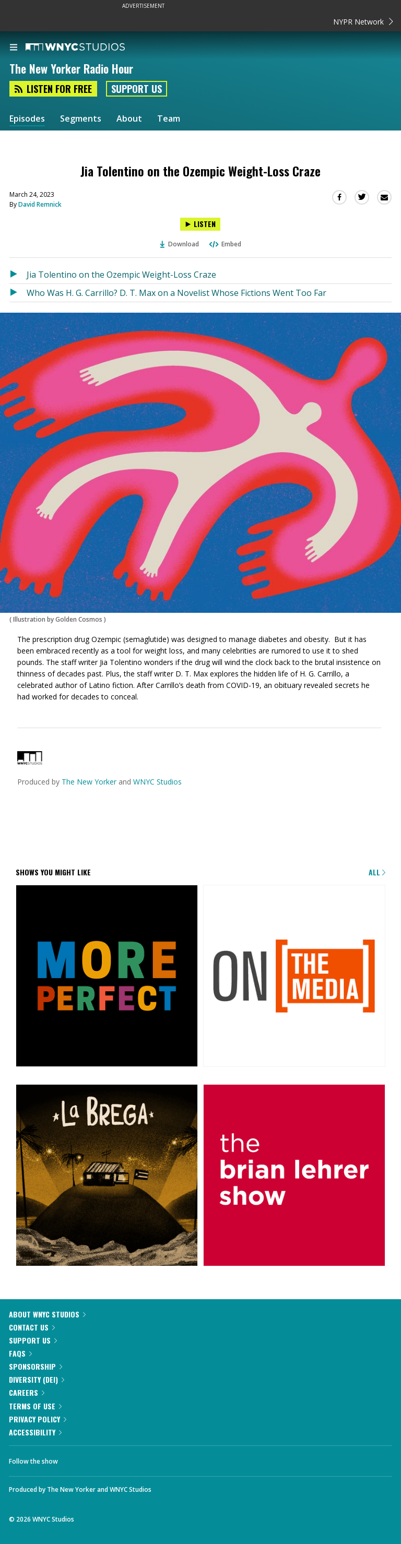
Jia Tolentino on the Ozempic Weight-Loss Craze (121, 274)
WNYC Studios (157, 782)
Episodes (27, 118)
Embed (224, 244)
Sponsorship (35, 1366)
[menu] (13, 48)
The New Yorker (89, 782)
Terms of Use (35, 1405)
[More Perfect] (107, 976)
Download (179, 244)
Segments (80, 118)
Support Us (136, 89)
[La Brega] (107, 1176)
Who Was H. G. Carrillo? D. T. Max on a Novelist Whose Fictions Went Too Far (176, 293)
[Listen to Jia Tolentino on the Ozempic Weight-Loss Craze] (200, 224)
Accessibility (35, 1432)
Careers (26, 1392)
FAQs (20, 1353)
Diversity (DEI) (36, 1379)
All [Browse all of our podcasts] (377, 871)
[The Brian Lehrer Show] (294, 1176)
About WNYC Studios (47, 1314)
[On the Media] (294, 976)
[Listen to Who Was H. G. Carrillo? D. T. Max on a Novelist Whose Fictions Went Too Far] (18, 293)
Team (168, 118)
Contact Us (32, 1327)
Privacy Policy (37, 1419)
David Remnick (40, 204)
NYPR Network (363, 22)
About (129, 118)
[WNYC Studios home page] (88, 47)
